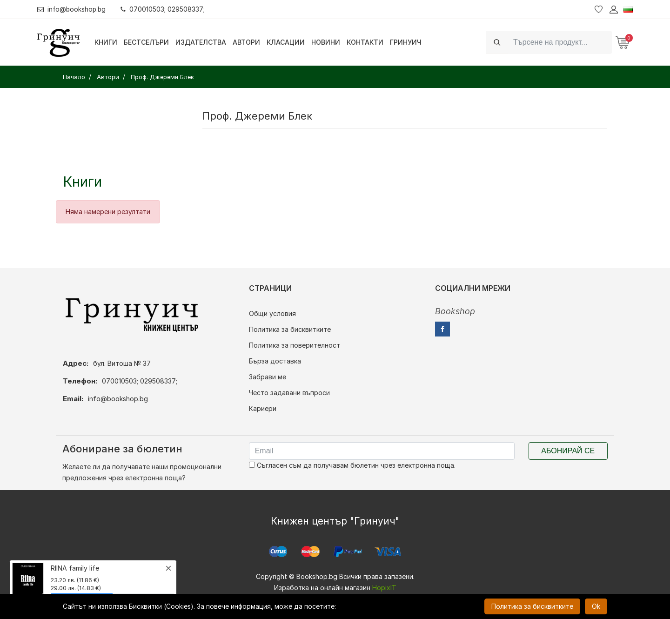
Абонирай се (568, 451)
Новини (325, 42)
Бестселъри (146, 42)
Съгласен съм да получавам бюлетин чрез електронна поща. (352, 465)
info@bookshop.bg (72, 9)
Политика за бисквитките (290, 329)
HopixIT (384, 588)
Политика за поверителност (294, 345)
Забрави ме (267, 377)
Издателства (200, 42)
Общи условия (272, 313)
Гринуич (406, 42)
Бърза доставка (275, 361)
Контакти (365, 42)
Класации (286, 42)
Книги (105, 42)
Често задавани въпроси (289, 393)
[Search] (560, 42)
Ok (596, 606)
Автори (246, 42)
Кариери (262, 408)
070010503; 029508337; (164, 9)
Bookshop (455, 311)
